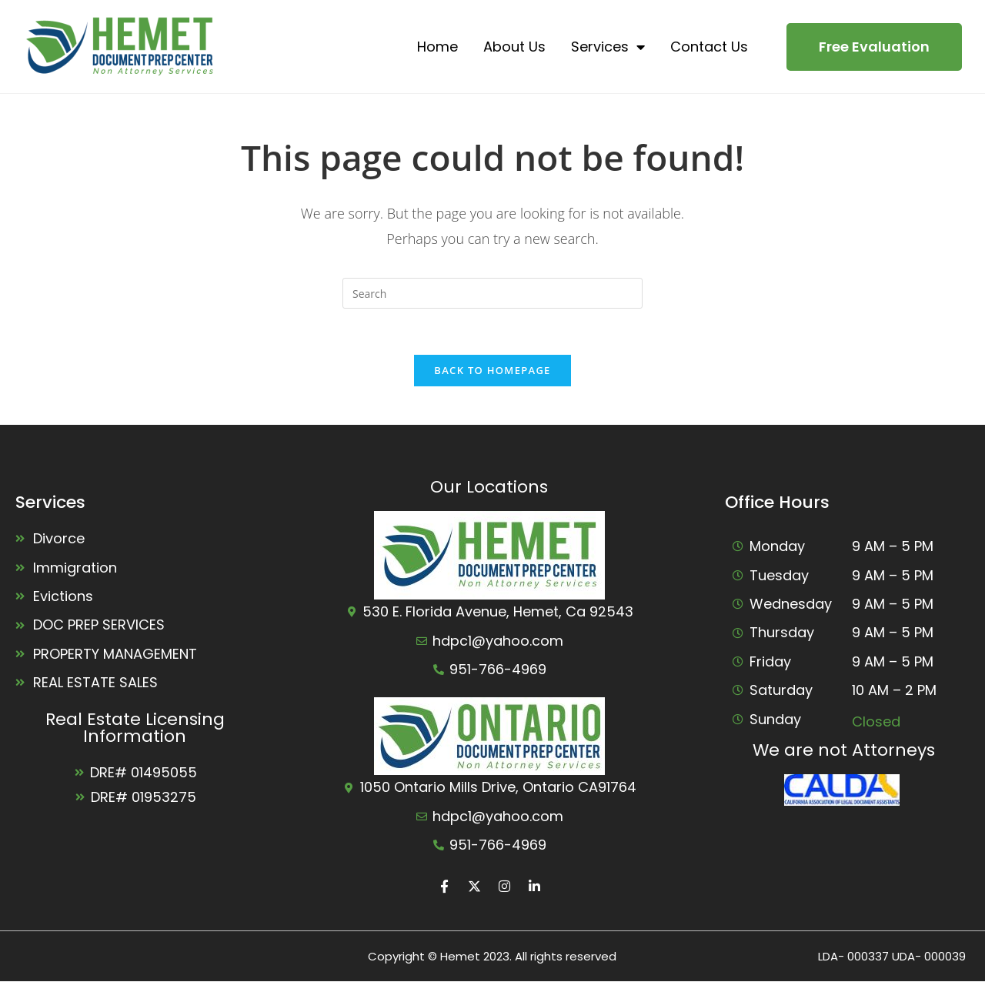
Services (608, 47)
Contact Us (709, 46)
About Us (514, 46)
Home (437, 46)
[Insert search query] (492, 293)
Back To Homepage (492, 370)
